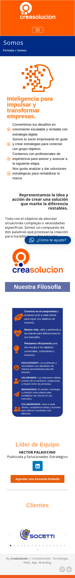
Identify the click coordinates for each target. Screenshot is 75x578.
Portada (8, 50)
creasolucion (19, 558)
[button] (9, 542)
